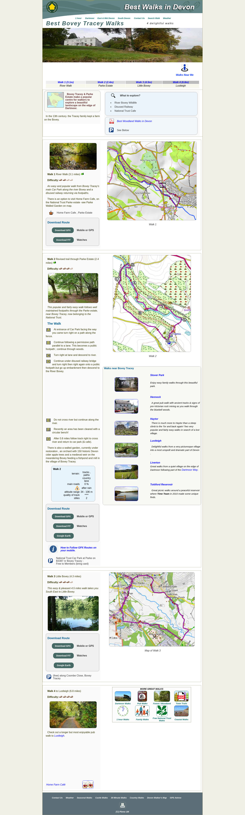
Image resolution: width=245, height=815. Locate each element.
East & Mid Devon (106, 18)
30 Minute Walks (119, 798)
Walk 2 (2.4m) (106, 82)
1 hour (78, 18)
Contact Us (139, 18)
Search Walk (154, 18)
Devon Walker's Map (157, 798)
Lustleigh (59, 735)
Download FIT (63, 240)
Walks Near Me (185, 75)
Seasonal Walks (84, 798)
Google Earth (64, 536)
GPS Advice (175, 798)
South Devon (124, 18)
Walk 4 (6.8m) (181, 82)
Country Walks (137, 798)
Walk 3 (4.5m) (144, 82)
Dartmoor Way (190, 470)
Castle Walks (101, 798)
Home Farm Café (55, 784)
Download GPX (63, 230)
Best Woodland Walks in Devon (134, 121)
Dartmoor (89, 18)
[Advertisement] (105, 70)
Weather (167, 18)
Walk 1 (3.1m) (66, 82)
